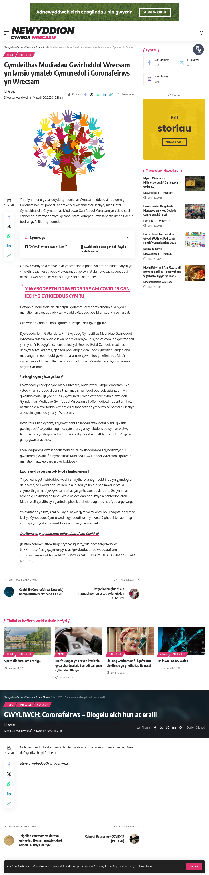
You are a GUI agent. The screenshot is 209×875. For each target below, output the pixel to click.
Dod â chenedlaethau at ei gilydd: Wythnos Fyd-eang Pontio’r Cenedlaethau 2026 (159, 238)
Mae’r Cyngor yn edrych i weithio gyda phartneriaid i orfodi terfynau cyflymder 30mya (78, 665)
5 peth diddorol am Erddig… (22, 661)
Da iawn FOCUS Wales (173, 661)
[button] (194, 866)
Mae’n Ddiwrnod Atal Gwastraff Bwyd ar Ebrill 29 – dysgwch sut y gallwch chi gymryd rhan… (162, 272)
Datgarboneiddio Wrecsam (157, 281)
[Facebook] (158, 62)
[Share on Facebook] (85, 94)
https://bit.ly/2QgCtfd (89, 323)
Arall (10, 55)
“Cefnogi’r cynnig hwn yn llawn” (48, 246)
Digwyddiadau (151, 192)
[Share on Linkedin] (104, 94)
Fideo (10, 704)
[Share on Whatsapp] (98, 94)
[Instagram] (158, 79)
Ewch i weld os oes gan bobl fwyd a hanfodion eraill (103, 249)
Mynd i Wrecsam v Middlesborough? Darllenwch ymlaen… (160, 182)
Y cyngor (161, 220)
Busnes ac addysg (152, 248)
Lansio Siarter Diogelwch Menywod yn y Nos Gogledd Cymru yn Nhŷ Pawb (160, 210)
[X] (190, 62)
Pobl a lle (25, 55)
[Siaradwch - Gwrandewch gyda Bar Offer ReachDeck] (198, 49)
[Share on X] (92, 94)
